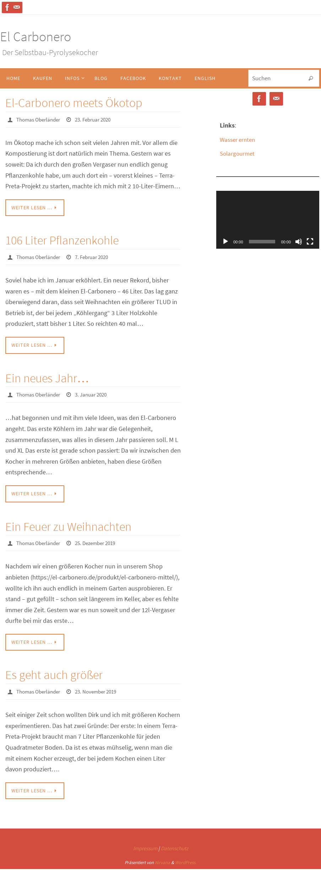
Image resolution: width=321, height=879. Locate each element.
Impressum (145, 847)
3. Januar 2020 (97, 394)
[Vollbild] (310, 241)
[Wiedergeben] (225, 241)
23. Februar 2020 (99, 119)
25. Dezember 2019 (102, 542)
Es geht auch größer (54, 674)
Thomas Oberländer (40, 119)
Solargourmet (238, 153)
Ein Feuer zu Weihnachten (68, 525)
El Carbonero (35, 36)
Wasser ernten (239, 139)
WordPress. (185, 861)
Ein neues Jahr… (47, 377)
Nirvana (162, 861)
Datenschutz (174, 847)
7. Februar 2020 (98, 256)
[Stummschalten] (298, 241)
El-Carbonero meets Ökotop (73, 102)
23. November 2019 (102, 690)
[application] (267, 220)
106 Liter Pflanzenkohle (62, 240)
